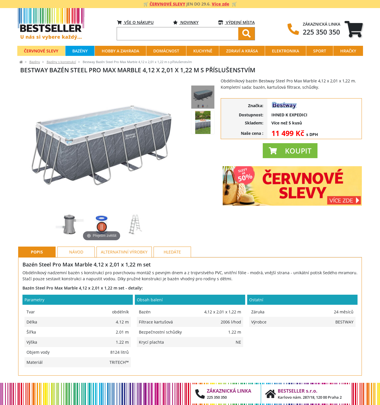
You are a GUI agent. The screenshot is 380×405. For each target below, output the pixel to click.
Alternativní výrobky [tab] (124, 252)
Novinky (185, 22)
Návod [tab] (76, 252)
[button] (290, 150)
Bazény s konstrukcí (61, 62)
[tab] (353, 29)
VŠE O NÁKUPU (135, 22)
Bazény (34, 62)
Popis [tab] (37, 252)
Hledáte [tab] (172, 252)
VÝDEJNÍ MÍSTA (236, 22)
